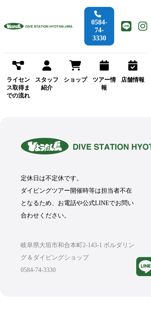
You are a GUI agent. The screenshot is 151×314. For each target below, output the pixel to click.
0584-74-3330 (99, 26)
